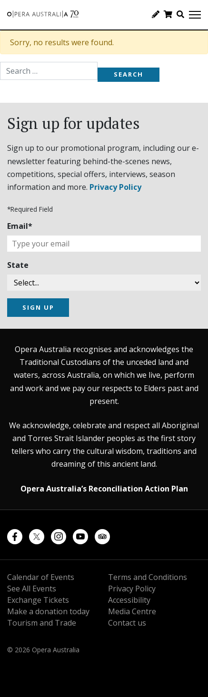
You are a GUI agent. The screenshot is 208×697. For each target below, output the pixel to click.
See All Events (31, 588)
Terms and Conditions (147, 577)
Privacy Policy (115, 187)
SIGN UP (38, 307)
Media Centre (132, 611)
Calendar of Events (40, 577)
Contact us (127, 623)
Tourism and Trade (41, 623)
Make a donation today (48, 611)
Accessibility (129, 600)
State (18, 265)
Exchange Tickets (38, 600)
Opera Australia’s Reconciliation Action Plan (104, 488)
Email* (19, 226)
